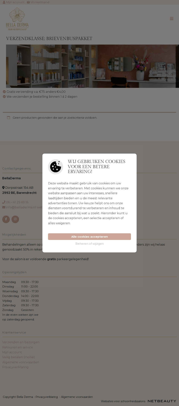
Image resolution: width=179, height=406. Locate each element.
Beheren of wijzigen (89, 243)
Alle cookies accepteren (89, 236)
